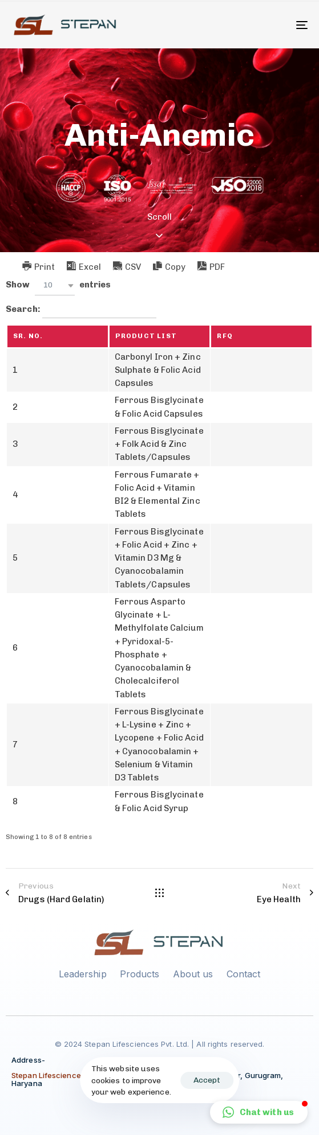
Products (140, 974)
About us (193, 974)
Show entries (58, 285)
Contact (244, 974)
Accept (206, 1080)
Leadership (83, 974)
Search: (81, 309)
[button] (55, 285)
